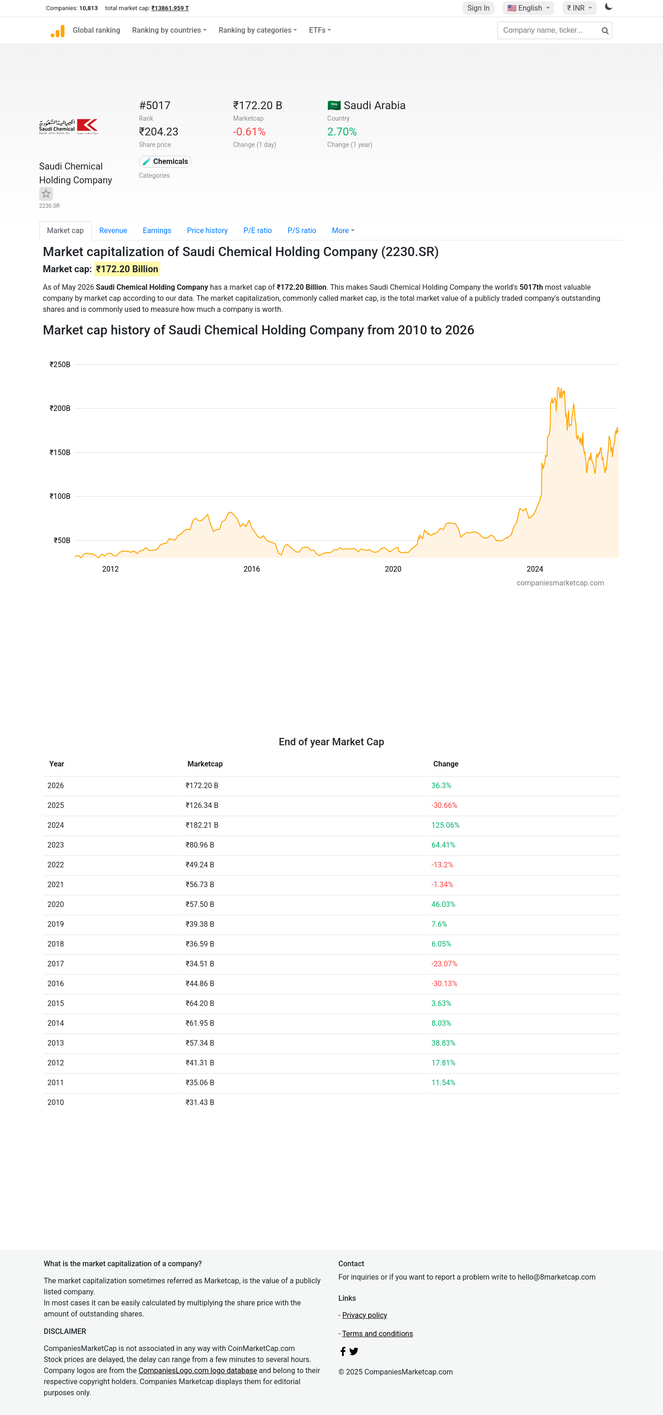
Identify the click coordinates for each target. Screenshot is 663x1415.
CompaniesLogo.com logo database (198, 1370)
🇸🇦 (366, 105)
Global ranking (96, 30)
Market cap (65, 230)
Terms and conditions (377, 1333)
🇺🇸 (525, 8)
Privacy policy (364, 1315)
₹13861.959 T (170, 8)
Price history (207, 230)
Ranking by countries (166, 30)
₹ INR (577, 8)
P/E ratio (258, 230)
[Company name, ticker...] (554, 30)
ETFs (317, 30)
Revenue (113, 230)
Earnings (157, 230)
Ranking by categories (255, 30)
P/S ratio (302, 230)
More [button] (340, 230)
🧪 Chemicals (165, 161)
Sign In (478, 8)
